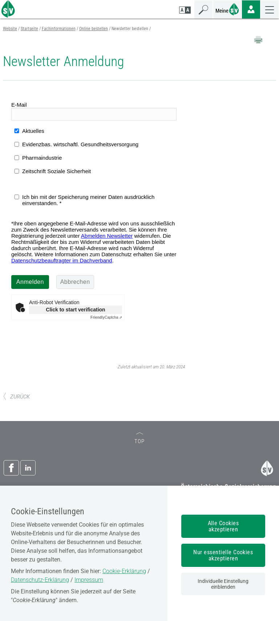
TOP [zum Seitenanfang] (139, 438)
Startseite (29, 28)
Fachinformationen (59, 28)
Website (10, 28)
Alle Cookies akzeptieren (223, 526)
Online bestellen (93, 28)
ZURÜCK (16, 396)
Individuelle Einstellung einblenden (223, 584)
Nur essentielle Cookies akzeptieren (223, 555)
